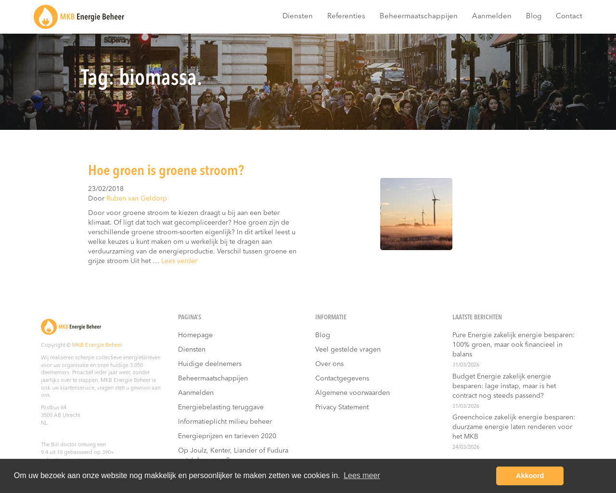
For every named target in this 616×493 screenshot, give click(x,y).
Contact (569, 16)
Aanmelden (492, 16)
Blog (533, 16)
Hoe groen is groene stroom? (166, 171)
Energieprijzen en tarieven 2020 (227, 436)
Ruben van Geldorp (136, 198)
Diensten (297, 16)
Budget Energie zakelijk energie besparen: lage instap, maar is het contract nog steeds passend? (504, 386)
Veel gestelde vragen (348, 349)
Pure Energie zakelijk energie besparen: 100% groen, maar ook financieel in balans (513, 345)
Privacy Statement (342, 407)
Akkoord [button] (530, 476)
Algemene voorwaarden (352, 393)
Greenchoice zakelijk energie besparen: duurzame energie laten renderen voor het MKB (513, 427)
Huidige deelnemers (210, 364)
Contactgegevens (342, 378)
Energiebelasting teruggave (221, 407)
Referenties (346, 16)
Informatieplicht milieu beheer (225, 421)
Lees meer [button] (362, 475)
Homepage (195, 335)
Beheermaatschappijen (419, 16)
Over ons (329, 364)
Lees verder (179, 261)
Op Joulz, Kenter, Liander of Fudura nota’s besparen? (233, 455)
